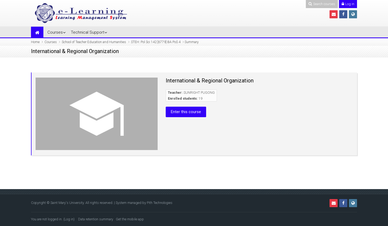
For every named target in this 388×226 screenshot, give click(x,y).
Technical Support (87, 32)
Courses (55, 32)
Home (35, 42)
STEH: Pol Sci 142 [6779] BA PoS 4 (156, 42)
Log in (69, 219)
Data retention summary (95, 219)
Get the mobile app (130, 219)
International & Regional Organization (210, 80)
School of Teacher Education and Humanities (94, 42)
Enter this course (186, 111)
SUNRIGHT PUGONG (199, 93)
